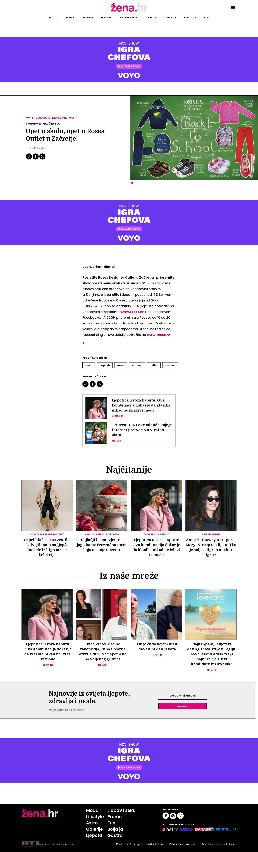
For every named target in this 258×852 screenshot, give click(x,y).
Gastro (106, 17)
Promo (114, 817)
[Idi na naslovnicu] (129, 11)
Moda (53, 17)
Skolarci (170, 365)
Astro (69, 17)
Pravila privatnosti (141, 844)
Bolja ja (190, 17)
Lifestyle (170, 17)
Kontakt (121, 844)
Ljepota (151, 17)
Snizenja (137, 365)
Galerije (87, 17)
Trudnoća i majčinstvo (53, 117)
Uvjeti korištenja (188, 844)
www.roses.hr (132, 312)
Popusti (104, 365)
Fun (206, 17)
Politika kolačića (165, 844)
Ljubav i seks (129, 17)
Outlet (154, 365)
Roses (120, 365)
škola (88, 365)
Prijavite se (182, 706)
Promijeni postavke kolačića (219, 844)
